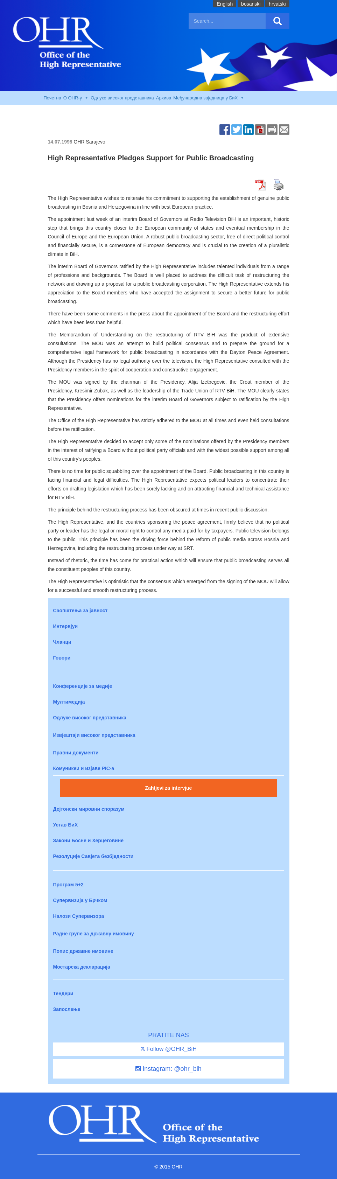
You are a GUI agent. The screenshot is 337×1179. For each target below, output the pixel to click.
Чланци (62, 642)
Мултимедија (69, 702)
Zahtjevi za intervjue (168, 788)
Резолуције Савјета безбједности (93, 856)
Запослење (66, 1009)
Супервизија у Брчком (80, 900)
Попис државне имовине (83, 951)
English (225, 4)
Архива (163, 97)
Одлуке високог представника (122, 97)
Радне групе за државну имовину (93, 933)
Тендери (63, 993)
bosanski (250, 4)
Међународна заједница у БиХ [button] (208, 98)
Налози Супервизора (78, 916)
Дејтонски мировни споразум (89, 809)
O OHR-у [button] (76, 98)
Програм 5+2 (68, 884)
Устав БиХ (65, 825)
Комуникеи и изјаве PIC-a (83, 768)
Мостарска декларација (81, 967)
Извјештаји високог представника (94, 735)
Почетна (52, 97)
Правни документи (76, 752)
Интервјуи (65, 626)
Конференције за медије (82, 686)
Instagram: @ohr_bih (168, 1068)
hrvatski (277, 4)
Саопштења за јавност (80, 610)
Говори (62, 658)
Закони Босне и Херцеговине (88, 840)
